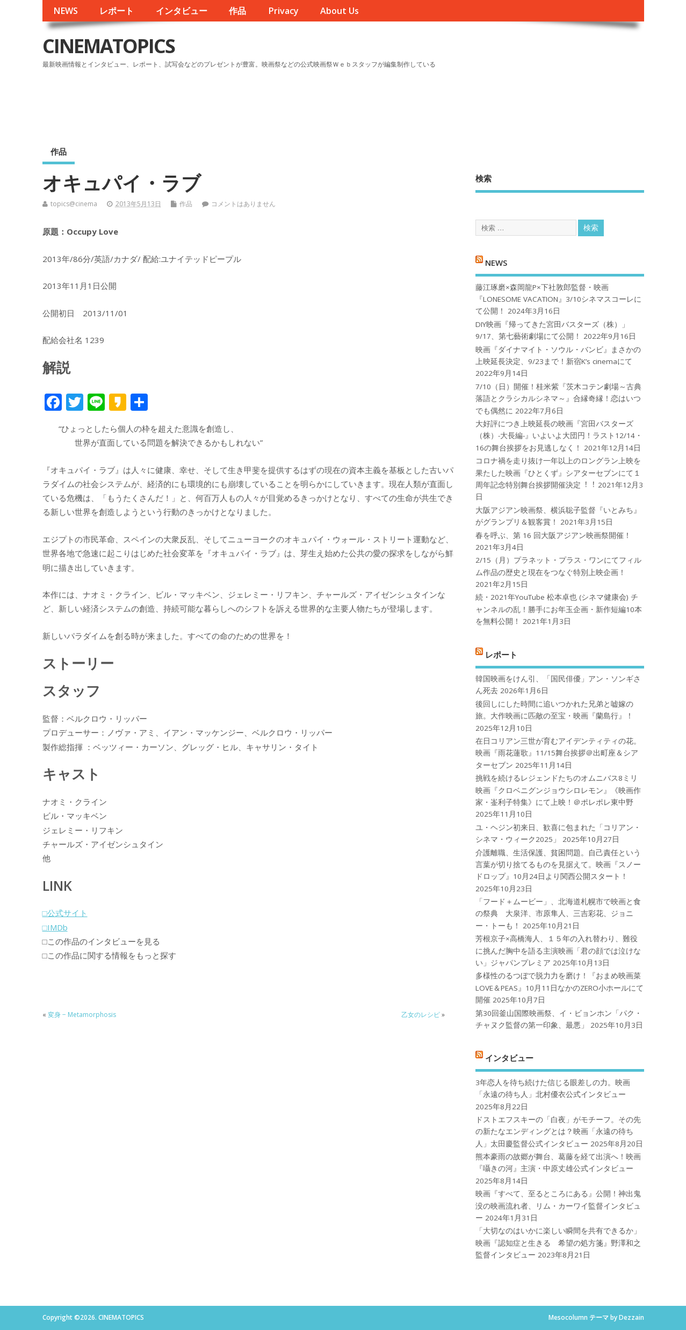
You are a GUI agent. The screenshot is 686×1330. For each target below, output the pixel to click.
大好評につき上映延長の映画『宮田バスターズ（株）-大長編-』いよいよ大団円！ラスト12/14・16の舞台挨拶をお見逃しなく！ (558, 436)
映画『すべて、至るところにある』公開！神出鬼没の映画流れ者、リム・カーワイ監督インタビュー (558, 1206)
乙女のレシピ (420, 1014)
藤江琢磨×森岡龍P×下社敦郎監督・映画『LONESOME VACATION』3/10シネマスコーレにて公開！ (558, 299)
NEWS (65, 11)
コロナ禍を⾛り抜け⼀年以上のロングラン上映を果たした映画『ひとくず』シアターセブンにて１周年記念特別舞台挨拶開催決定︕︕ (558, 473)
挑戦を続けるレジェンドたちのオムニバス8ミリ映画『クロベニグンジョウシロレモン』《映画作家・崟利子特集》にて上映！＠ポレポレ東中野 (558, 790)
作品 (237, 11)
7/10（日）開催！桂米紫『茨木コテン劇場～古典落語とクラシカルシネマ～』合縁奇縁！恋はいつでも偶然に (558, 399)
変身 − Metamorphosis (82, 1014)
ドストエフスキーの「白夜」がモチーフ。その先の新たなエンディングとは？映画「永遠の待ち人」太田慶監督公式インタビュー (558, 1132)
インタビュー (181, 11)
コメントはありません (243, 203)
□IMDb (55, 927)
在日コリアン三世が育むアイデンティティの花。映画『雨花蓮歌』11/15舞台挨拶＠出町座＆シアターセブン (558, 753)
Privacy (283, 11)
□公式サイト (65, 912)
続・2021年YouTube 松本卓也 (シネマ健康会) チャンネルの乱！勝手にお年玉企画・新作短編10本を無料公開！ (558, 609)
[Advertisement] (439, 101)
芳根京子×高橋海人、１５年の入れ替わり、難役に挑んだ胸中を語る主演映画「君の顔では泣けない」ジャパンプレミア (558, 951)
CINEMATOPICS (108, 46)
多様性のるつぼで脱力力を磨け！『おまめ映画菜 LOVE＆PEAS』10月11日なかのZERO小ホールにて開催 (559, 988)
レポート (116, 11)
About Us (339, 11)
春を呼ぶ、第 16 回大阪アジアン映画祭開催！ (553, 535)
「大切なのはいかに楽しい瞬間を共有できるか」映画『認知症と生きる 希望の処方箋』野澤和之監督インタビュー (558, 1243)
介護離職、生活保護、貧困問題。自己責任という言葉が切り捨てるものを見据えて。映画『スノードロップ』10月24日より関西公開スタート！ (558, 865)
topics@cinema (73, 203)
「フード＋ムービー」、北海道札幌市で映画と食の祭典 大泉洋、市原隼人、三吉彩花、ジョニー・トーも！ (558, 914)
